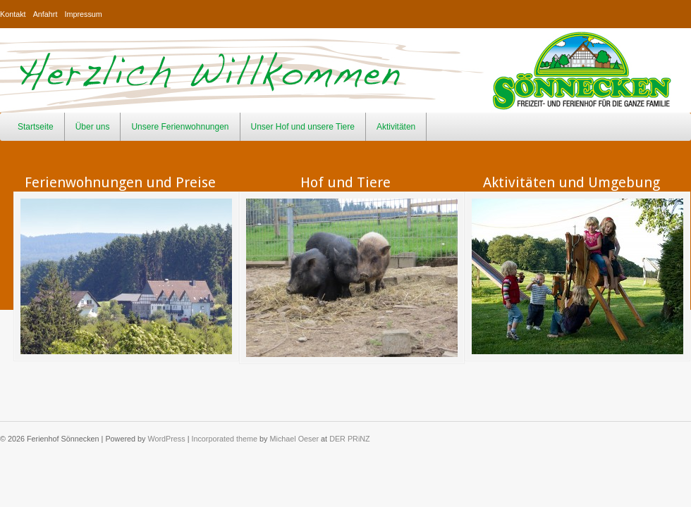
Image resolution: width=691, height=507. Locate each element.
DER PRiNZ (349, 438)
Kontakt (13, 14)
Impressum (83, 14)
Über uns (92, 127)
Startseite (36, 127)
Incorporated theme (224, 438)
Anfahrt (45, 14)
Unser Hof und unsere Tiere (303, 127)
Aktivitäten (396, 127)
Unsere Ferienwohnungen (179, 127)
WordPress (166, 438)
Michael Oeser (294, 438)
